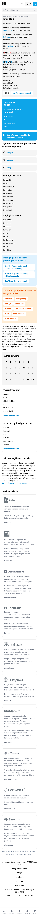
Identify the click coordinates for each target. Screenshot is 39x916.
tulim (5, 398)
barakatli (6, 431)
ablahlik (6, 444)
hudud (6, 434)
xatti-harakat (18, 314)
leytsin (5, 233)
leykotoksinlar (8, 203)
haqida (6, 428)
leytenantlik (7, 226)
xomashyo (19, 304)
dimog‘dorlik (8, 411)
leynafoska (7, 220)
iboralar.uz (14, 854)
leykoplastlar (8, 207)
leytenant (7, 223)
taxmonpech (8, 408)
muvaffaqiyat (10, 319)
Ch (33, 379)
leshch (5, 246)
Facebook (19, 877)
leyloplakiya (7, 180)
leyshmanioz (8, 240)
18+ (31, 895)
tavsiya (8, 304)
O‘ (19, 379)
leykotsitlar (7, 193)
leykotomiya (8, 200)
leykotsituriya (8, 186)
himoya (6, 438)
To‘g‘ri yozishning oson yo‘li (16, 281)
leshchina (7, 250)
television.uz (33, 852)
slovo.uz (25, 852)
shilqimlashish (9, 401)
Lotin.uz (6, 37)
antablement (8, 441)
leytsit (5, 236)
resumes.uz (23, 854)
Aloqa (19, 873)
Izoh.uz (11, 46)
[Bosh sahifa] (11, 4)
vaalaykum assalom (23, 309)
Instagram (19, 885)
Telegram (19, 881)
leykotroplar (8, 197)
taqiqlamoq (21, 298)
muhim (8, 309)
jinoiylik (6, 394)
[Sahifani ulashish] (35, 4)
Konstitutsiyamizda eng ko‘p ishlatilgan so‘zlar (16, 274)
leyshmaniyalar (9, 243)
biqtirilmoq (7, 404)
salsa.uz (11, 852)
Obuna (8, 895)
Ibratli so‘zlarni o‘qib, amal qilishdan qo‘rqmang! (16, 267)
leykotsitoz (7, 190)
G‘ (24, 379)
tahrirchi (8, 298)
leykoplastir (7, 210)
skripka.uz (17, 852)
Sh (28, 379)
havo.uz (30, 854)
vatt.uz (8, 854)
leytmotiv (7, 230)
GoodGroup (18, 895)
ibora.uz (4, 852)
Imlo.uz (20, 344)
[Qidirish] (34, 10)
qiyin (7, 314)
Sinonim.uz (7, 30)
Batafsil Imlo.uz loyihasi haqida (16, 483)
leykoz (5, 183)
